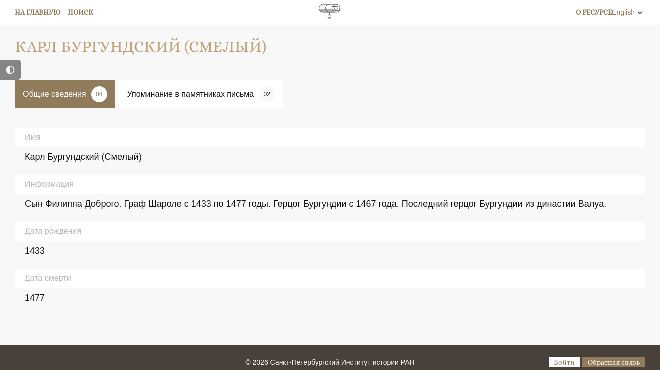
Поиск (80, 12)
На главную (38, 12)
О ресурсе (594, 12)
